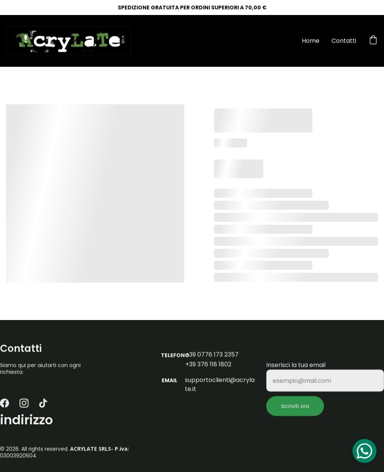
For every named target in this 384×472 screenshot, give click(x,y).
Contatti (344, 40)
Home (311, 40)
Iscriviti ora (295, 410)
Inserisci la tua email (296, 369)
